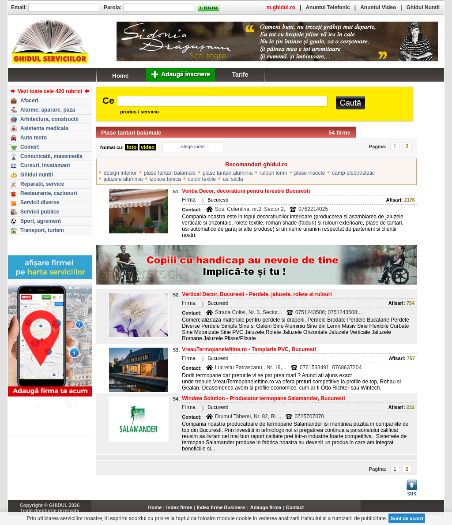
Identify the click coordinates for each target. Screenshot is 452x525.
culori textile (202, 179)
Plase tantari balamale (131, 132)
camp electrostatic (353, 173)
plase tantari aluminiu (227, 173)
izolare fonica (165, 179)
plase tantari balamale (170, 173)
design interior (120, 173)
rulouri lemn (273, 173)
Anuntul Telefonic (327, 7)
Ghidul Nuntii (423, 7)
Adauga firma (265, 507)
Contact (295, 507)
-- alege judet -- (193, 146)
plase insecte (309, 173)
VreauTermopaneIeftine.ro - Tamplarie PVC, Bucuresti (249, 349)
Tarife (240, 74)
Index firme (179, 507)
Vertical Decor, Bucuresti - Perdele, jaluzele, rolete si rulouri (256, 294)
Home (155, 507)
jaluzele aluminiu (123, 179)
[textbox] (222, 101)
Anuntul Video (378, 7)
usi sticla (233, 179)
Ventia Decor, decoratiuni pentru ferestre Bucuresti (246, 191)
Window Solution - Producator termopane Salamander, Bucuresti (263, 398)
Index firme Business (221, 507)
